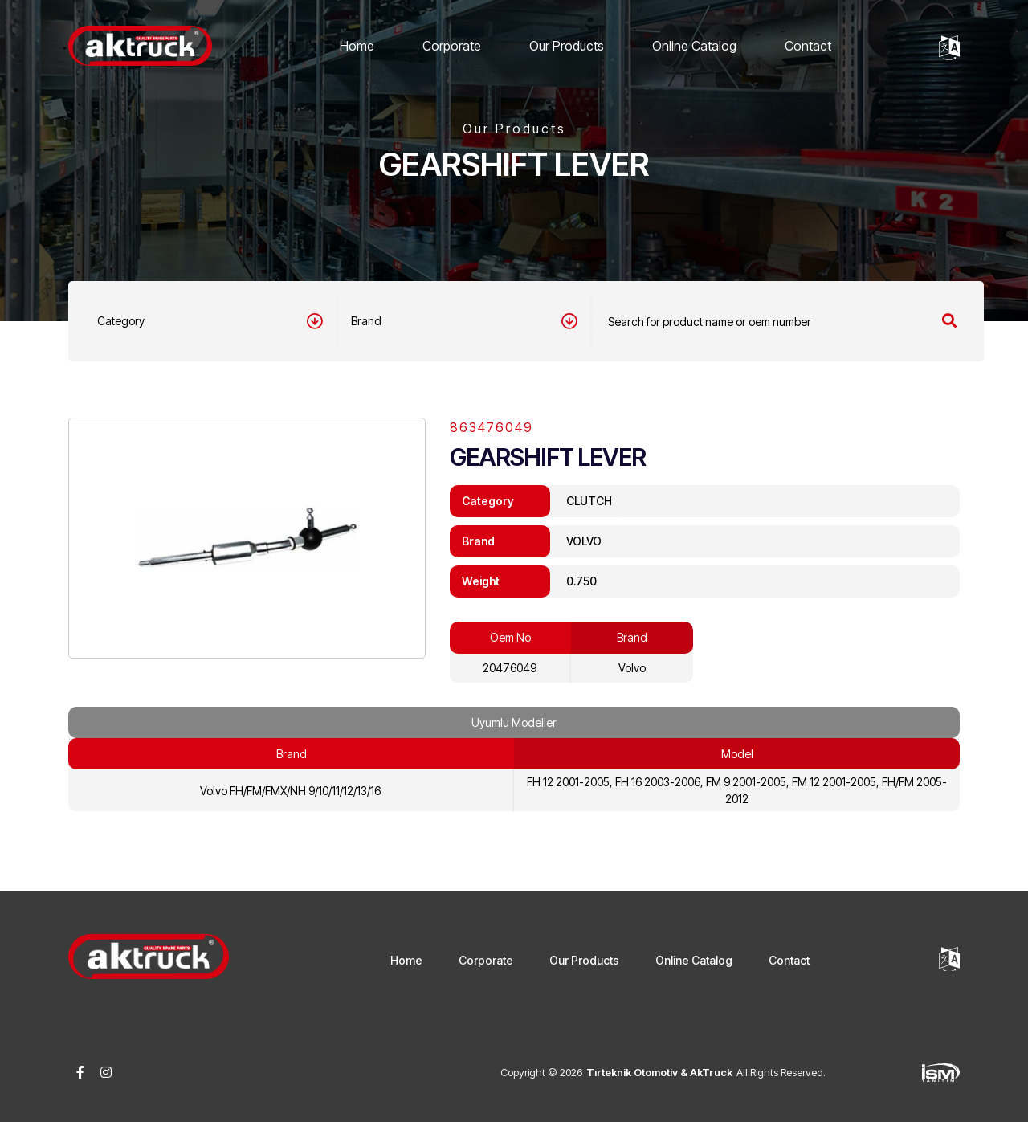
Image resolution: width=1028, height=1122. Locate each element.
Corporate (451, 46)
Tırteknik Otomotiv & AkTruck (659, 1072)
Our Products (566, 46)
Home (357, 46)
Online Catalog (694, 46)
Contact (808, 46)
